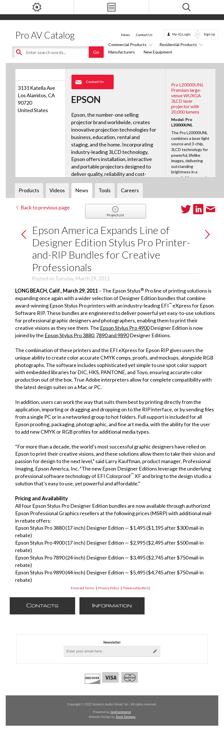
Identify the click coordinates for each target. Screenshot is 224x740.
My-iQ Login (181, 34)
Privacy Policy (108, 588)
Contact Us (144, 35)
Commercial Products (129, 44)
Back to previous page (42, 207)
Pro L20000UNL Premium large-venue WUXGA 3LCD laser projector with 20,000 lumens (187, 98)
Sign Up (209, 34)
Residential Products (180, 44)
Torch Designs (125, 717)
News (125, 35)
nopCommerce (121, 712)
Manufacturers (121, 51)
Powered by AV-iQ (136, 588)
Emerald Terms (83, 588)
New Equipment (158, 51)
